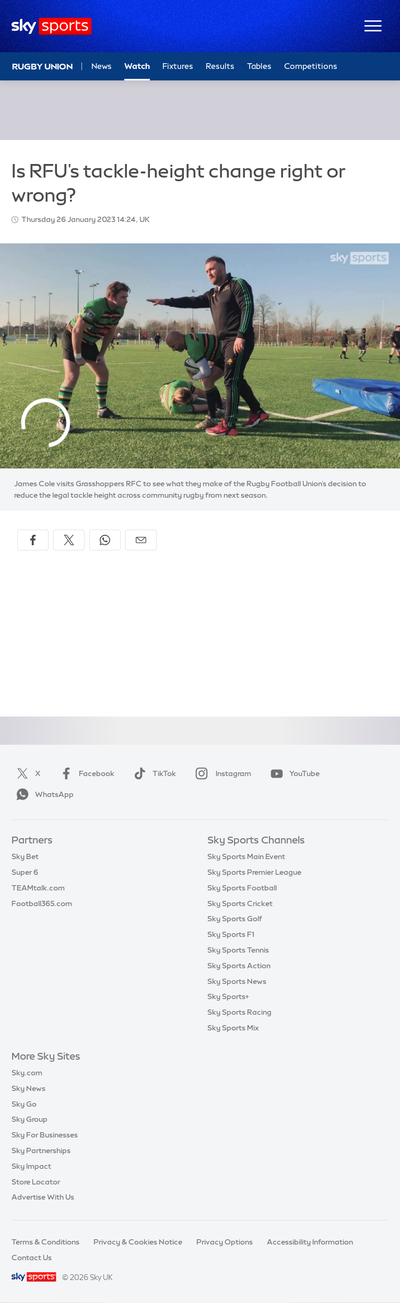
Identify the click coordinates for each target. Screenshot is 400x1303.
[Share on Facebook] (33, 540)
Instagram (221, 773)
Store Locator (35, 1181)
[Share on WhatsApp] (105, 540)
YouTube (293, 773)
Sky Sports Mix (233, 1027)
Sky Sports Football (242, 887)
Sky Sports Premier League (254, 872)
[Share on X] (69, 540)
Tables (259, 66)
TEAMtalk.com (38, 887)
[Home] (51, 26)
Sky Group (29, 1119)
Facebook (85, 773)
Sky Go (24, 1104)
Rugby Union (42, 66)
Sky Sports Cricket (240, 903)
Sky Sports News (236, 981)
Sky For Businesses (44, 1134)
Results (220, 66)
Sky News (28, 1088)
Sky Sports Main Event (246, 856)
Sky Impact (31, 1166)
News (101, 66)
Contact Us (31, 1257)
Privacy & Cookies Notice (137, 1242)
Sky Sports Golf (234, 918)
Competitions (310, 66)
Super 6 (24, 872)
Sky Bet (25, 856)
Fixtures (177, 66)
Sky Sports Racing (239, 1012)
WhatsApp (43, 794)
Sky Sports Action (238, 965)
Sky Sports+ (228, 996)
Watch (137, 66)
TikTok (153, 773)
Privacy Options (224, 1242)
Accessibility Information (310, 1242)
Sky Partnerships (40, 1150)
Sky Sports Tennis (238, 950)
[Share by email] (141, 540)
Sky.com (26, 1072)
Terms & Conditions (45, 1242)
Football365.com (41, 903)
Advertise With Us (42, 1197)
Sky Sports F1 (230, 934)
